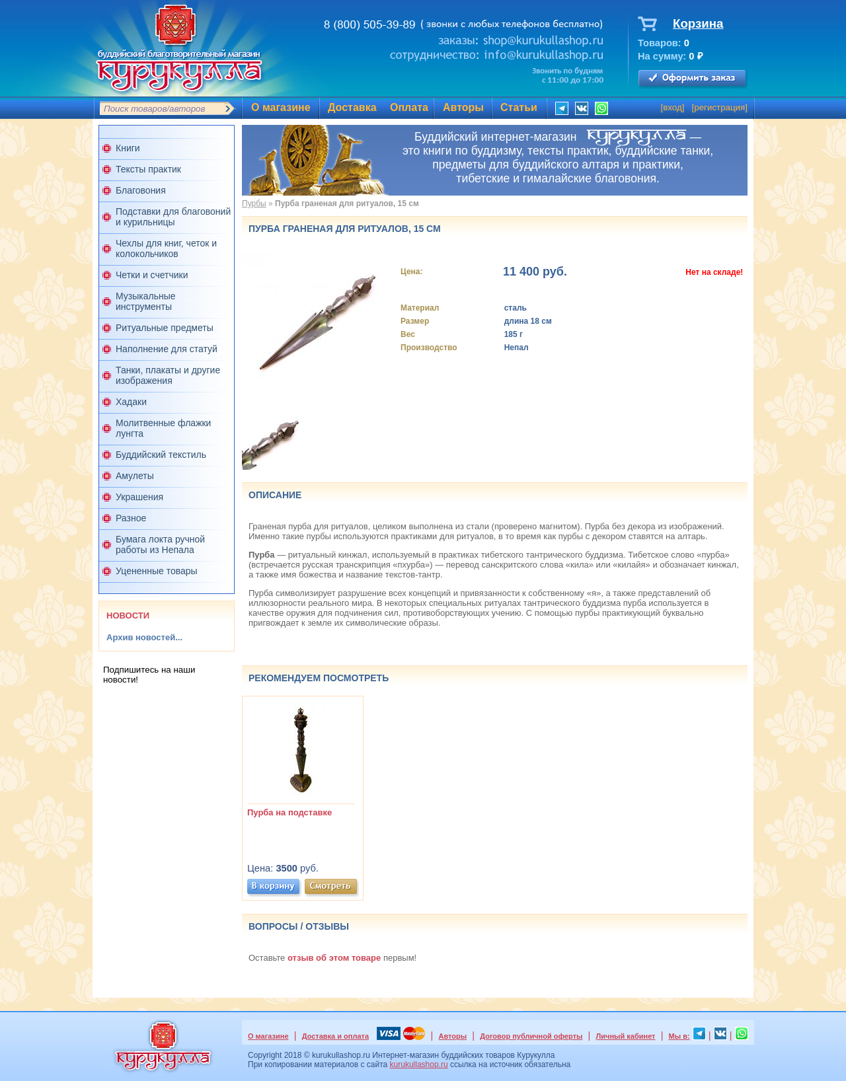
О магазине (281, 107)
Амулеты (135, 475)
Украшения (139, 497)
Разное (131, 518)
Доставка (352, 107)
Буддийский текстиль (161, 454)
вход (672, 107)
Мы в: (679, 1036)
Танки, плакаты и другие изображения (168, 375)
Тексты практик (148, 169)
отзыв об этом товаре (334, 958)
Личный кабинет (626, 1036)
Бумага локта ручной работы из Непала (160, 544)
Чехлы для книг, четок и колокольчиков (166, 248)
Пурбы (254, 203)
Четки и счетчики (152, 275)
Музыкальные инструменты (146, 301)
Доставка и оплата (335, 1036)
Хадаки (131, 401)
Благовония (141, 190)
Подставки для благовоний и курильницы (173, 216)
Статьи (518, 107)
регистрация (719, 107)
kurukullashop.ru (419, 1064)
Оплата (409, 107)
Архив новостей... (144, 637)
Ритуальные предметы (164, 327)
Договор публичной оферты (531, 1036)
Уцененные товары (157, 571)
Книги (128, 148)
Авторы (463, 107)
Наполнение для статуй (166, 349)
